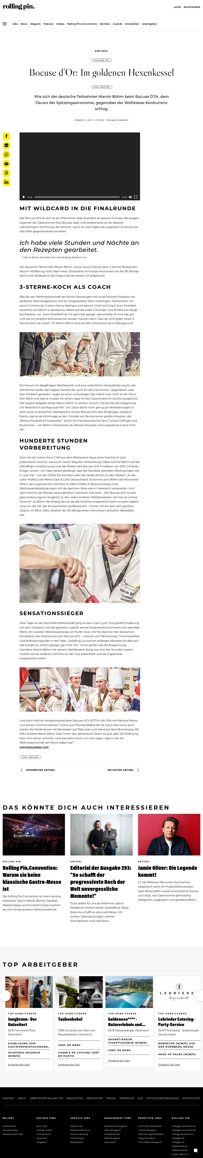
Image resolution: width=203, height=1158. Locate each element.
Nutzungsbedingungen (163, 1098)
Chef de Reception (147, 1130)
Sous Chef (42, 1138)
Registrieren (192, 7)
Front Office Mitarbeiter (150, 1126)
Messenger (6, 145)
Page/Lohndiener (146, 1138)
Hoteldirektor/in (112, 1134)
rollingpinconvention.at (183, 1126)
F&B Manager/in (112, 1138)
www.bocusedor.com (34, 747)
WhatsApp (6, 154)
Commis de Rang (79, 1134)
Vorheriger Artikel (37, 770)
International (9, 1126)
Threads (6, 173)
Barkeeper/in (76, 1142)
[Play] (24, 197)
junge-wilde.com (180, 1154)
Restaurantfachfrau (80, 1130)
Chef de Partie (44, 1134)
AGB (140, 1098)
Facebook (6, 136)
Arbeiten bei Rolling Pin (46, 1098)
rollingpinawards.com (183, 1134)
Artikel (101, 51)
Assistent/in (110, 1142)
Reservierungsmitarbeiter (151, 1134)
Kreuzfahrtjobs (10, 1130)
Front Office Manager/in (150, 1142)
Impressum (126, 1098)
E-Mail (6, 164)
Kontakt (8, 1098)
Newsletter (74, 1098)
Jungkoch (42, 1142)
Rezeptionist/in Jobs (13, 1134)
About (22, 1098)
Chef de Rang (77, 1138)
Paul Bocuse (101, 87)
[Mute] (130, 197)
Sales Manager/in (112, 1130)
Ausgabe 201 (101, 60)
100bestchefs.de (180, 1150)
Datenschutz (191, 1098)
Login (177, 7)
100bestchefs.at (179, 1146)
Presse (111, 1098)
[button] (5, 995)
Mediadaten (94, 1098)
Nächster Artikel (124, 770)
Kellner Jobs (76, 1126)
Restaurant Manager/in (115, 1126)
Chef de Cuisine (44, 1130)
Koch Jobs (42, 1126)
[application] (80, 166)
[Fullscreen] (135, 197)
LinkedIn (6, 182)
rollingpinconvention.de (184, 1130)
